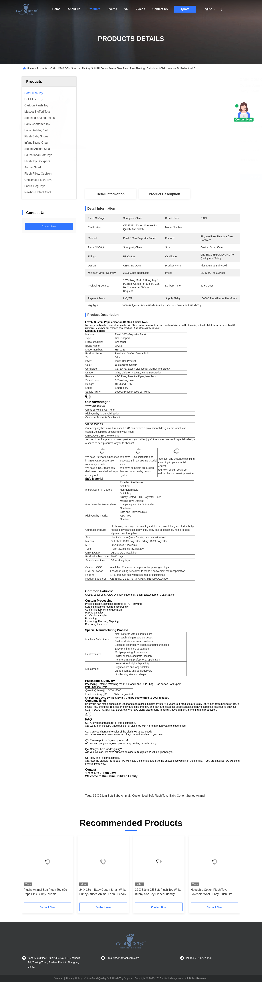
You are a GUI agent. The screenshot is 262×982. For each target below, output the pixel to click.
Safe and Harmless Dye (133, 512)
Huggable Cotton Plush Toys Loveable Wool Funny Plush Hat (211, 892)
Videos (140, 9)
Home (56, 9)
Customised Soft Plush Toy (149, 795)
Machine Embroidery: (97, 639)
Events (112, 9)
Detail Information (110, 194)
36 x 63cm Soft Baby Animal (111, 795)
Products (94, 9)
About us (74, 9)
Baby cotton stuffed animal (187, 795)
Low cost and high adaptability (132, 663)
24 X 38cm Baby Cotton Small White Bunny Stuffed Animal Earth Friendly (102, 892)
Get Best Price (181, 177)
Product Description (164, 194)
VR (126, 9)
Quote (185, 9)
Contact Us (160, 9)
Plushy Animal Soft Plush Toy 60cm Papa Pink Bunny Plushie (46, 892)
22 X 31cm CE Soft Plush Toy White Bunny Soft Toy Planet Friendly (158, 892)
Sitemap (58, 978)
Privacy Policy (74, 978)
